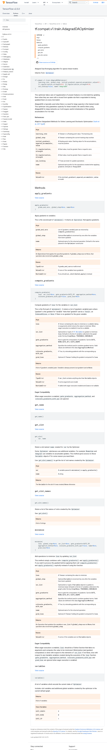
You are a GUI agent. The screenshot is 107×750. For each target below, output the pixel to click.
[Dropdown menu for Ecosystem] (62, 2)
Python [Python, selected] (15, 13)
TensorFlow (38, 24)
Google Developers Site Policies (87, 731)
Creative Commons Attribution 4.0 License (87, 729)
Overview (6, 13)
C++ (23, 13)
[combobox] (78, 2)
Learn (34, 2)
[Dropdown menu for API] (47, 2)
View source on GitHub (45, 62)
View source (39, 198)
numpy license (87, 733)
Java (30, 13)
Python (65, 24)
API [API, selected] (44, 2)
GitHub (95, 2)
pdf (43, 124)
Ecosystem (56, 2)
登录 (103, 2)
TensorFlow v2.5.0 (11, 9)
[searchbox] (14, 20)
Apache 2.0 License (59, 731)
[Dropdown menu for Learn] (38, 2)
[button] (13, 37)
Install (26, 2)
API (46, 24)
